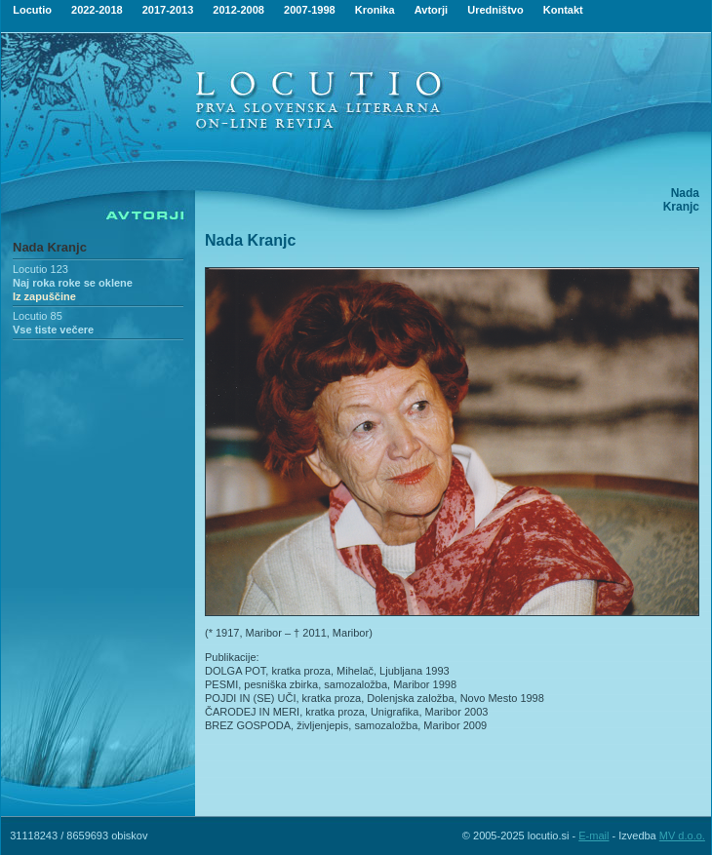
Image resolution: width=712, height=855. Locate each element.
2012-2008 (238, 10)
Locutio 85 (37, 316)
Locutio (32, 10)
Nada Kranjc (50, 247)
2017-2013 (168, 10)
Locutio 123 (40, 269)
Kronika (375, 10)
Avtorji (431, 10)
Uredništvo (495, 10)
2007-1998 (310, 10)
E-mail (593, 835)
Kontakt (563, 10)
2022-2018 (97, 10)
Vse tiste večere (53, 329)
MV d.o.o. (682, 835)
